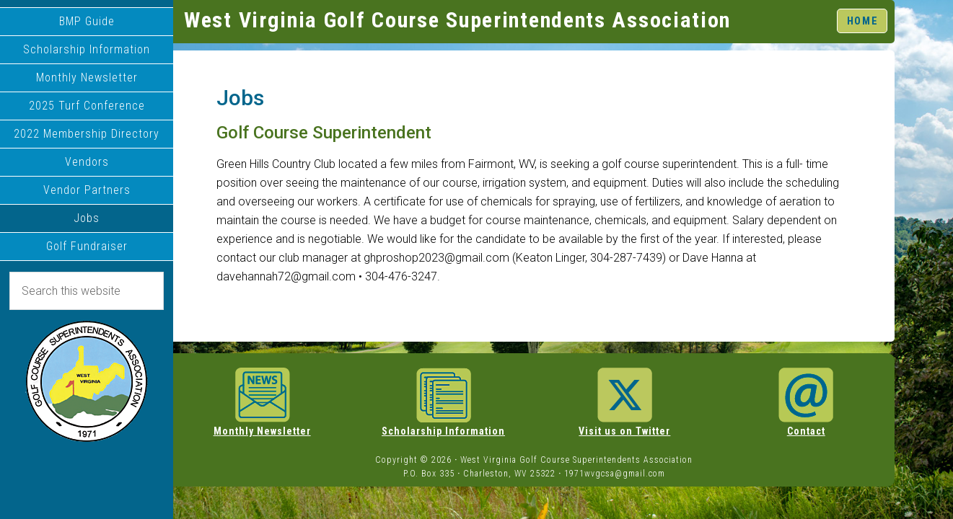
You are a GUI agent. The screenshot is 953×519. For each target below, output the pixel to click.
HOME (862, 20)
